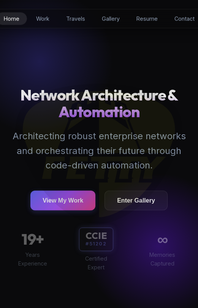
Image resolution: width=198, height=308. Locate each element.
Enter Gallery (136, 201)
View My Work (63, 201)
